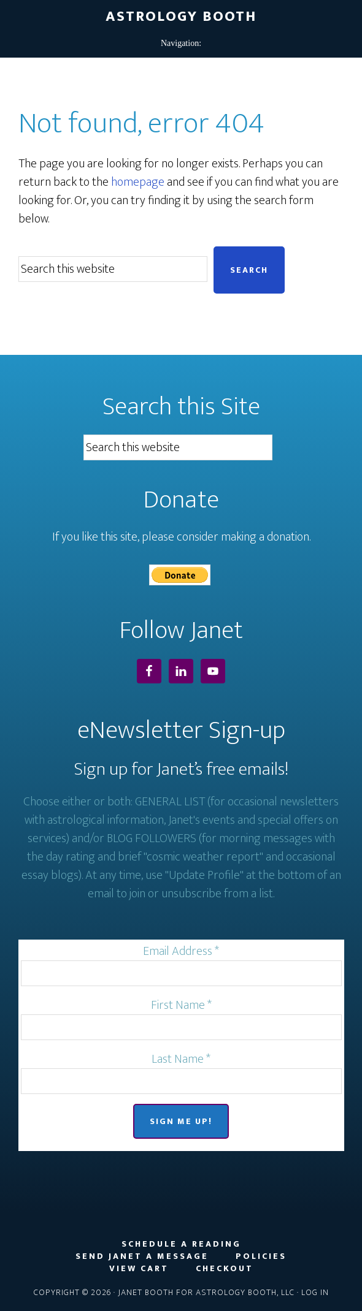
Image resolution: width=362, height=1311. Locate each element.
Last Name (181, 1059)
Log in (315, 1292)
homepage (137, 182)
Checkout (224, 1268)
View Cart (139, 1268)
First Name (181, 1005)
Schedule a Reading (181, 1244)
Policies (261, 1256)
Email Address (181, 951)
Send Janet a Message (142, 1256)
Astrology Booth (181, 16)
